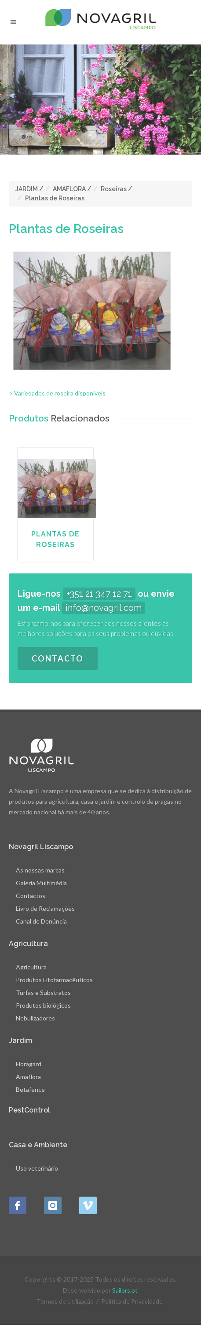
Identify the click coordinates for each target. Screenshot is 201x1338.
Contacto (58, 658)
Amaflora (28, 1076)
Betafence (30, 1089)
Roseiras (114, 188)
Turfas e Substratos (43, 992)
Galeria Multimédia (41, 883)
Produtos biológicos (43, 1005)
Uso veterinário (37, 1168)
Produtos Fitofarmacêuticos (54, 979)
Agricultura (31, 967)
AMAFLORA (69, 188)
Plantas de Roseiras (54, 198)
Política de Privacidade (132, 1301)
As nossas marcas (40, 870)
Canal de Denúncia (41, 921)
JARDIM (26, 188)
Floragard (28, 1064)
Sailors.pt (125, 1290)
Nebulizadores (35, 1018)
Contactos (30, 895)
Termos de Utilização (65, 1301)
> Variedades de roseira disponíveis (57, 393)
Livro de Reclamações (45, 908)
